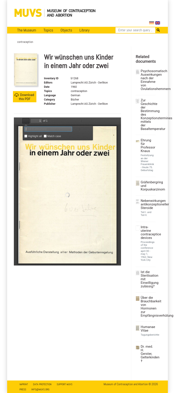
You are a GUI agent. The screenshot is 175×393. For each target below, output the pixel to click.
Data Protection (42, 384)
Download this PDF (24, 97)
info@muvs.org (40, 389)
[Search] (135, 30)
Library (84, 30)
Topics (48, 30)
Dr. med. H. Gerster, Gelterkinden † (147, 354)
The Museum (26, 30)
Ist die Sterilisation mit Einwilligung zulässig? (147, 279)
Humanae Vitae (147, 328)
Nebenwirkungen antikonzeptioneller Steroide (147, 204)
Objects (66, 30)
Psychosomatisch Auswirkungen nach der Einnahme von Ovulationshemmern (147, 80)
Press (22, 389)
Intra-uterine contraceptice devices (147, 232)
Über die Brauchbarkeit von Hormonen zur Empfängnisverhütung (147, 306)
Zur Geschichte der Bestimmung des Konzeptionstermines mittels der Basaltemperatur (147, 114)
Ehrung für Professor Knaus (147, 145)
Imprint (23, 384)
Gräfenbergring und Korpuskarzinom (147, 185)
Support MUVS (64, 384)
